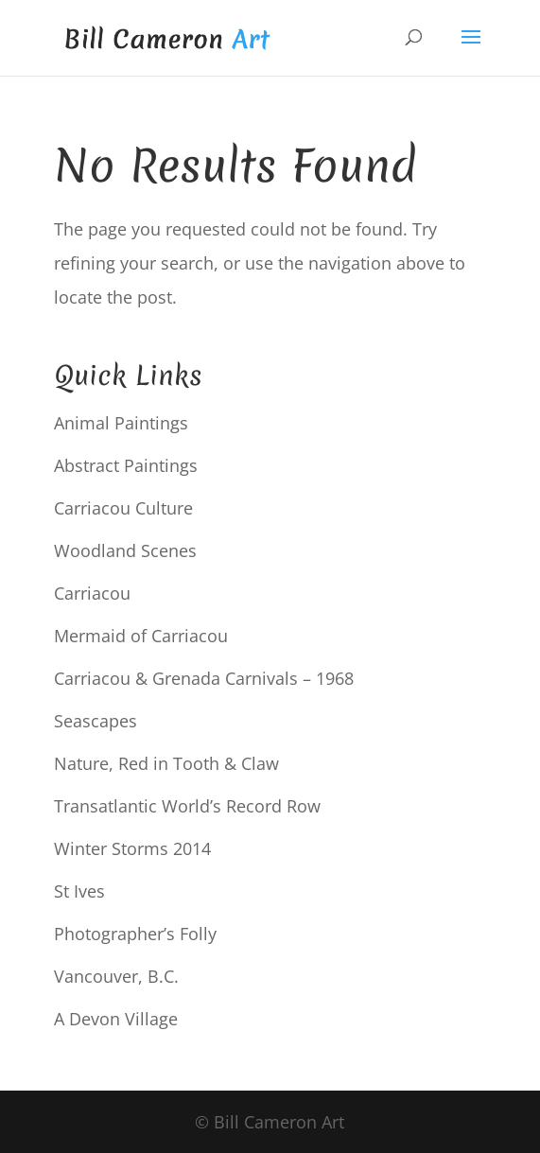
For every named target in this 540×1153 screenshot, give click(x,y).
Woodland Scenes (125, 550)
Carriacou (92, 593)
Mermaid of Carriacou (141, 635)
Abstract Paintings (126, 465)
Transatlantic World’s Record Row (187, 806)
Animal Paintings (121, 422)
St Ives (79, 891)
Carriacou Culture (123, 508)
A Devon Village (116, 1018)
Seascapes (95, 720)
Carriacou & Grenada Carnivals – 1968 (204, 678)
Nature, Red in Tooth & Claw (166, 763)
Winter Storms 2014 (132, 848)
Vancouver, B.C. (116, 976)
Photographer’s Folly (135, 933)
